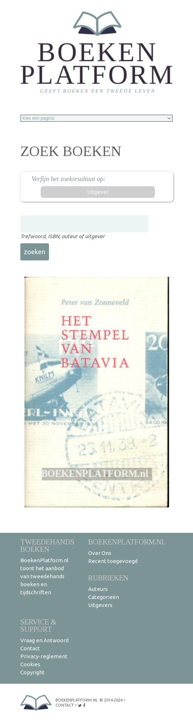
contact (65, 705)
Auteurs (98, 589)
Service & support (38, 625)
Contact (30, 648)
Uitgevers (100, 605)
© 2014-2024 (111, 700)
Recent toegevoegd (112, 561)
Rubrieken (108, 578)
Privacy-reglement (43, 656)
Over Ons (99, 553)
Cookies (30, 664)
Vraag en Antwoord (44, 640)
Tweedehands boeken (47, 545)
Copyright (32, 672)
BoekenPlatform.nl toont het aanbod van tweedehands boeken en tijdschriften (44, 576)
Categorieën (103, 597)
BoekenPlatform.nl (127, 542)
